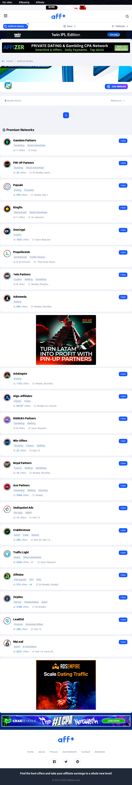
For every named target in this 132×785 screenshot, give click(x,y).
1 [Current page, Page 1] (66, 115)
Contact (85, 752)
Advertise (100, 752)
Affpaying (24, 2)
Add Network (70, 752)
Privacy (54, 752)
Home (9, 61)
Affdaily (40, 2)
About (41, 752)
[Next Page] (73, 115)
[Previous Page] (59, 115)
